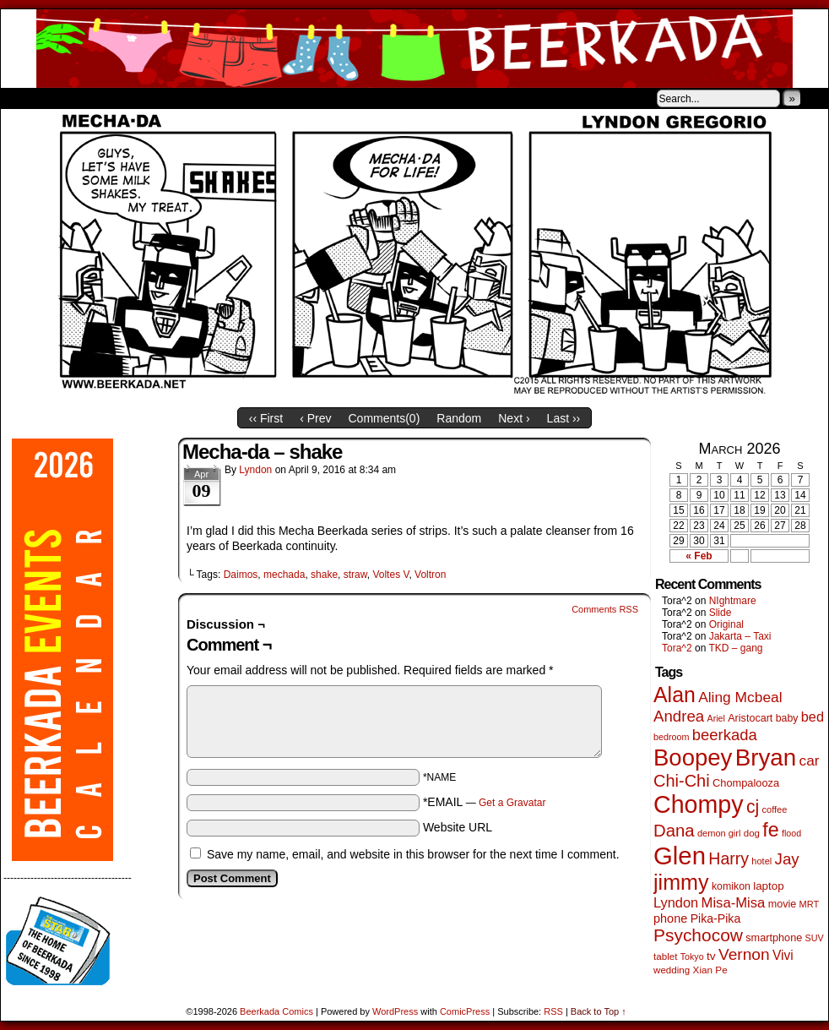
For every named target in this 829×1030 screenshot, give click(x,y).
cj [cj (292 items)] (752, 806)
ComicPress (465, 1011)
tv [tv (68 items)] (711, 956)
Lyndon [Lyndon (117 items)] (675, 902)
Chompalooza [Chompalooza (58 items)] (746, 783)
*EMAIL (484, 802)
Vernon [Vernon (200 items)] (744, 954)
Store (126, 98)
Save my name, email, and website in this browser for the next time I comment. (413, 854)
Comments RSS (605, 609)
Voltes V (390, 574)
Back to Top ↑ (598, 1011)
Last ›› (564, 418)
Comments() (384, 418)
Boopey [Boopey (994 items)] (692, 757)
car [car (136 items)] (809, 760)
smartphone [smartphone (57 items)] (773, 938)
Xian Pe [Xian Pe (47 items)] (710, 969)
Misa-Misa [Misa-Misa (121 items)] (734, 903)
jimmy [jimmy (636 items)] (681, 882)
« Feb (698, 556)
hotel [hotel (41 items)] (761, 861)
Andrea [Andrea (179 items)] (678, 716)
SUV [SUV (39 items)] (814, 938)
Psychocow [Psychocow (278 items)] (698, 935)
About (74, 98)
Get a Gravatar (512, 803)
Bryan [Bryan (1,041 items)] (766, 757)
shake (324, 574)
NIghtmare (732, 601)
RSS (553, 1011)
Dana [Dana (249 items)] (674, 830)
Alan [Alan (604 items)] (674, 694)
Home (24, 98)
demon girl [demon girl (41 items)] (718, 833)
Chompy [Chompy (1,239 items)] (698, 804)
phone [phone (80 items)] (670, 918)
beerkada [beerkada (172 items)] (724, 735)
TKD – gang (735, 648)
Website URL (457, 827)
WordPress (395, 1011)
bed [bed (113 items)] (812, 716)
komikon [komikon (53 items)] (731, 886)
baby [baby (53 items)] (787, 718)
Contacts (191, 98)
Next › (513, 418)
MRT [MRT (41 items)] (809, 904)
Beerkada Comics (414, 48)
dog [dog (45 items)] (752, 833)
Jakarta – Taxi (740, 636)
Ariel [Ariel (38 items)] (716, 718)
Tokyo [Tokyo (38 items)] (692, 956)
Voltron (430, 574)
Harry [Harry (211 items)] (728, 858)
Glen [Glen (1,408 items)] (679, 855)
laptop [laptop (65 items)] (768, 886)
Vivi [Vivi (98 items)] (783, 955)
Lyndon (255, 470)
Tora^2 (677, 648)
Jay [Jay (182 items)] (787, 859)
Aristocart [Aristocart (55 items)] (750, 718)
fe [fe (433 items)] (770, 830)
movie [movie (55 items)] (782, 904)
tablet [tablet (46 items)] (665, 956)
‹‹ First (266, 418)
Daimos (241, 574)
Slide (720, 613)
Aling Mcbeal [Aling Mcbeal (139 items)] (740, 697)
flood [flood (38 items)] (791, 833)
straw (355, 574)
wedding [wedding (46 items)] (671, 969)
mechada (284, 574)
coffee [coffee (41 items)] (775, 809)
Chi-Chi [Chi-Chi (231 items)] (681, 780)
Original (726, 624)
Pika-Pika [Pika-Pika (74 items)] (716, 918)
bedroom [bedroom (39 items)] (671, 737)
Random (458, 418)
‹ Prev (315, 418)
